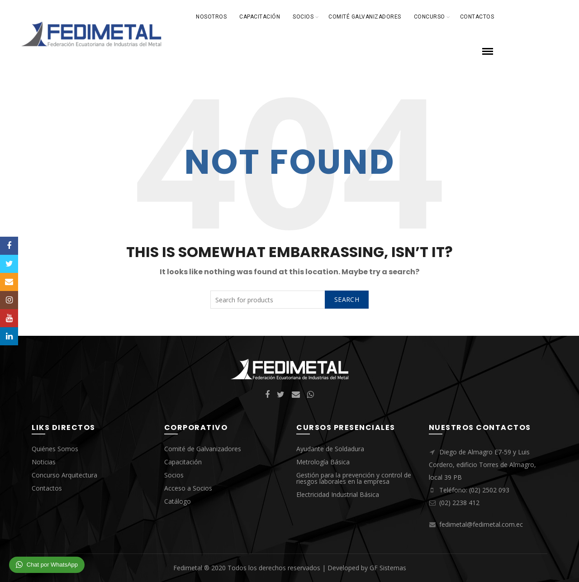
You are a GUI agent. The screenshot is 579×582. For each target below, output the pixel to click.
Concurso (429, 17)
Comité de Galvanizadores (202, 448)
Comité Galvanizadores (364, 17)
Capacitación (259, 17)
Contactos (477, 17)
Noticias (44, 462)
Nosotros (211, 17)
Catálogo (177, 501)
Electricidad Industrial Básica (337, 494)
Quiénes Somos (55, 448)
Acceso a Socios (188, 488)
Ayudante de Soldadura (330, 448)
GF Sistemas (388, 567)
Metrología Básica (323, 462)
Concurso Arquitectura (64, 475)
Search (346, 299)
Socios (303, 17)
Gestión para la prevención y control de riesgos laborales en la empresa (353, 478)
